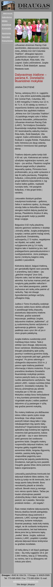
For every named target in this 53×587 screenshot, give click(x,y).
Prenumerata (7, 41)
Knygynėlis (6, 28)
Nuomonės (6, 33)
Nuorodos (6, 37)
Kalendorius (7, 17)
